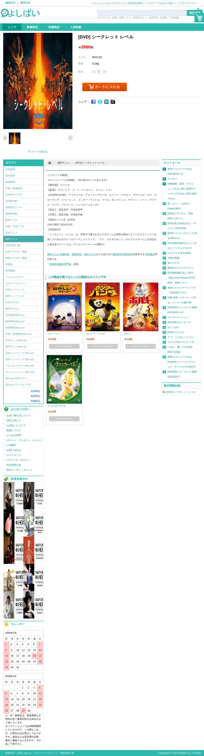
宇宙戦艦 (174, 17)
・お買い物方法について (17, 415)
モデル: (82, 57)
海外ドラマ (90, 254)
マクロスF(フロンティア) (181, 342)
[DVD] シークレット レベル (90, 162)
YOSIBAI (182, 753)
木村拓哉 (153, 17)
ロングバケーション (178, 317)
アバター (172, 178)
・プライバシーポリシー (17, 460)
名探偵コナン (140, 17)
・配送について (12, 430)
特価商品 (35, 401)
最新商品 (35, 396)
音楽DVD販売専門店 (60, 264)
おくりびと (173, 327)
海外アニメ (63, 162)
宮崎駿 (163, 17)
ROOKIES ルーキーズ (179, 322)
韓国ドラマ (125, 17)
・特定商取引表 (12, 465)
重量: (81, 63)
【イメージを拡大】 (37, 151)
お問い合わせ (24, 753)
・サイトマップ (12, 455)
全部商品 (35, 391)
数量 (80, 71)
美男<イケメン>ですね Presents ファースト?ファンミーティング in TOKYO (182, 362)
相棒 (114, 17)
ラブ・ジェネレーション (181, 337)
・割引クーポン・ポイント (18, 470)
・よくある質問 (12, 435)
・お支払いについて (15, 425)
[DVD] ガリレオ (176, 332)
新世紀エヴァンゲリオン (181, 268)
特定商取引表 (67, 753)
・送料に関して (12, 420)
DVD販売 (150, 254)
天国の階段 (173, 258)
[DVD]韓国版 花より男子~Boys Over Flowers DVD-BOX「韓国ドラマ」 (181, 277)
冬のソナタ (173, 263)
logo (20, 13)
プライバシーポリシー (46, 753)
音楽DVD (64, 254)
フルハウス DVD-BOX (179, 253)
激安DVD (10, 2)
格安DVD (25, 2)
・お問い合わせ (12, 450)
